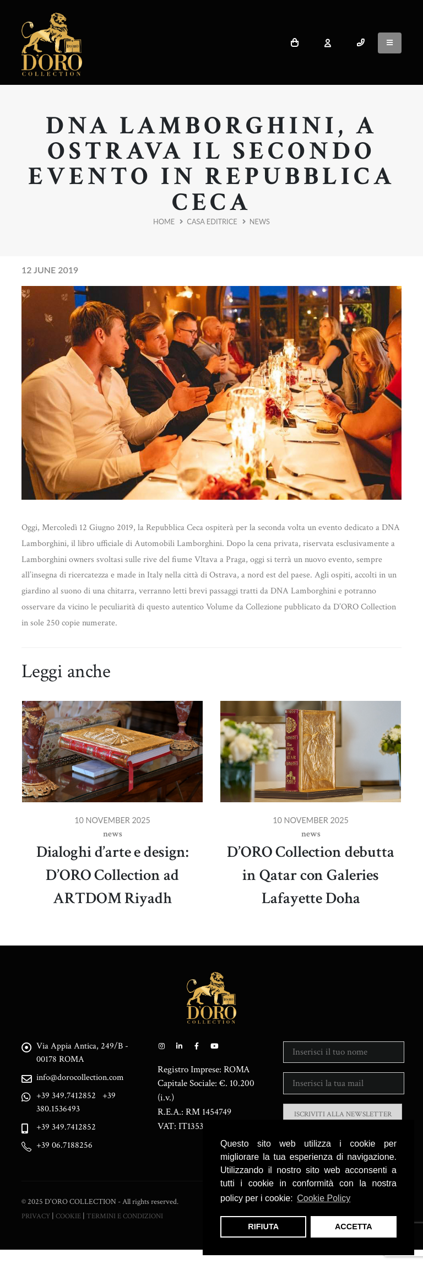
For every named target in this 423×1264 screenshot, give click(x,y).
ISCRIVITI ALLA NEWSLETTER (343, 1114)
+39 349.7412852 (70, 1097)
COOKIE (70, 1230)
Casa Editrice (212, 221)
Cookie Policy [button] (323, 1198)
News (260, 221)
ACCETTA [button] (353, 1226)
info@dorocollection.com (88, 1078)
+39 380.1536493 (81, 1104)
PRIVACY (36, 1230)
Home (164, 221)
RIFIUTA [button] (263, 1226)
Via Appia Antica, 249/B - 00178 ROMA (86, 1053)
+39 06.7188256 (68, 1148)
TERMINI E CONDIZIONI (131, 1230)
